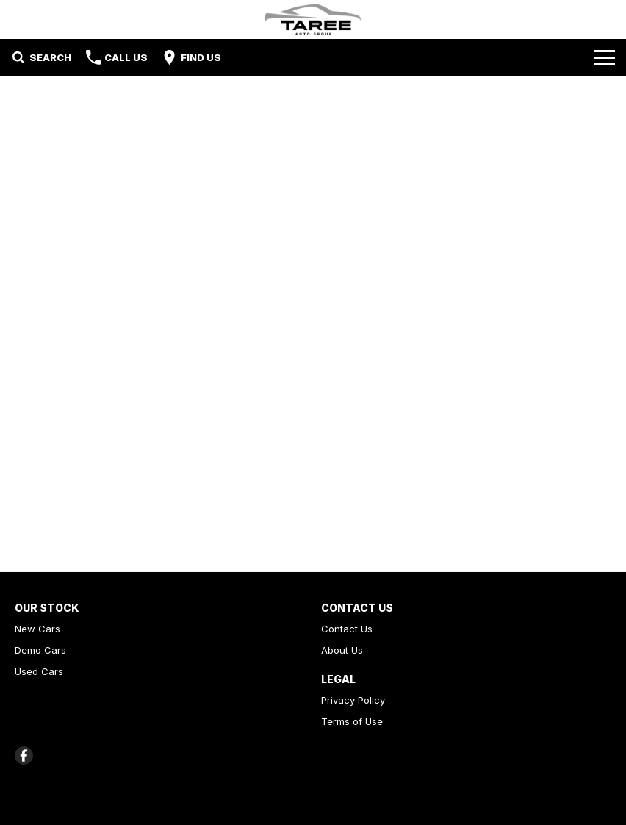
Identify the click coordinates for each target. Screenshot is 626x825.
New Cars (37, 629)
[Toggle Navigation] (604, 57)
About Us (342, 650)
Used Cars (39, 671)
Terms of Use (352, 721)
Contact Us (347, 629)
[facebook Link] (24, 755)
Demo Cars (40, 650)
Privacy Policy (353, 700)
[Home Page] (313, 19)
